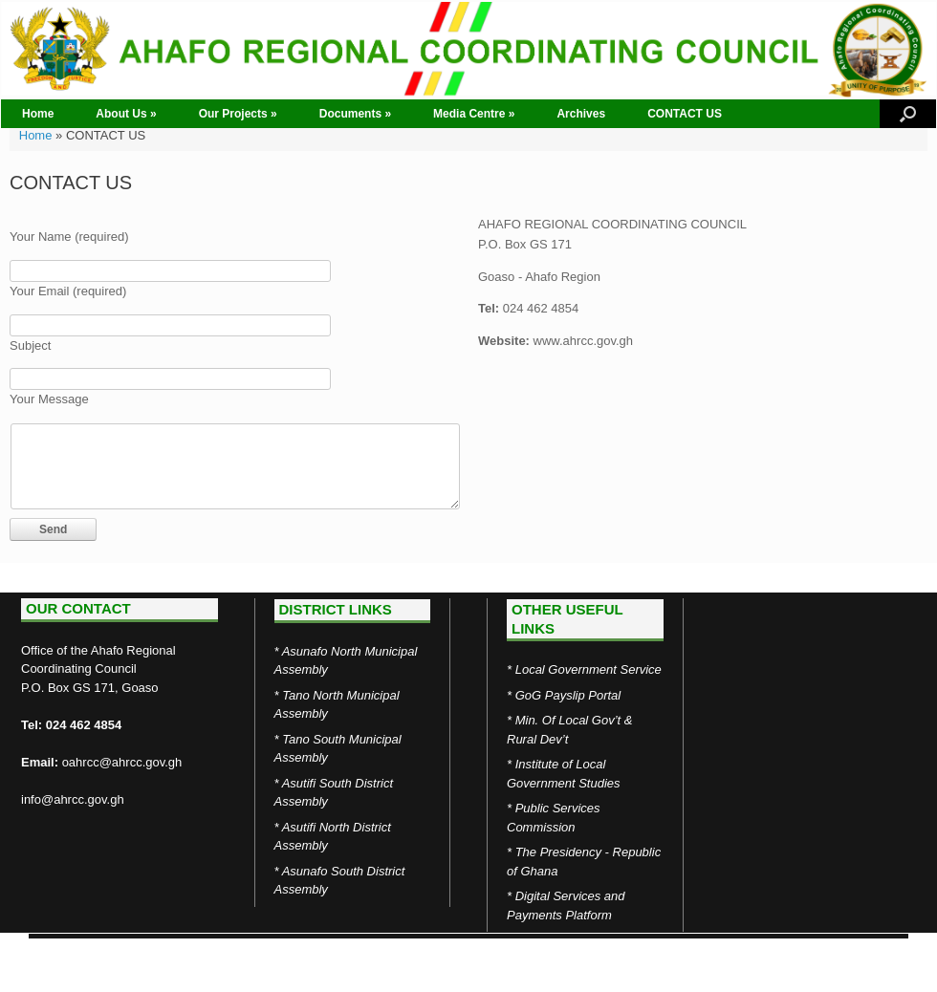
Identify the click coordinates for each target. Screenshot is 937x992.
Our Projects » (238, 113)
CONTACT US (684, 113)
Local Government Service (588, 669)
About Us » (126, 113)
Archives (580, 113)
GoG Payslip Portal (568, 695)
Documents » (355, 113)
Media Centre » (473, 113)
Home (38, 113)
